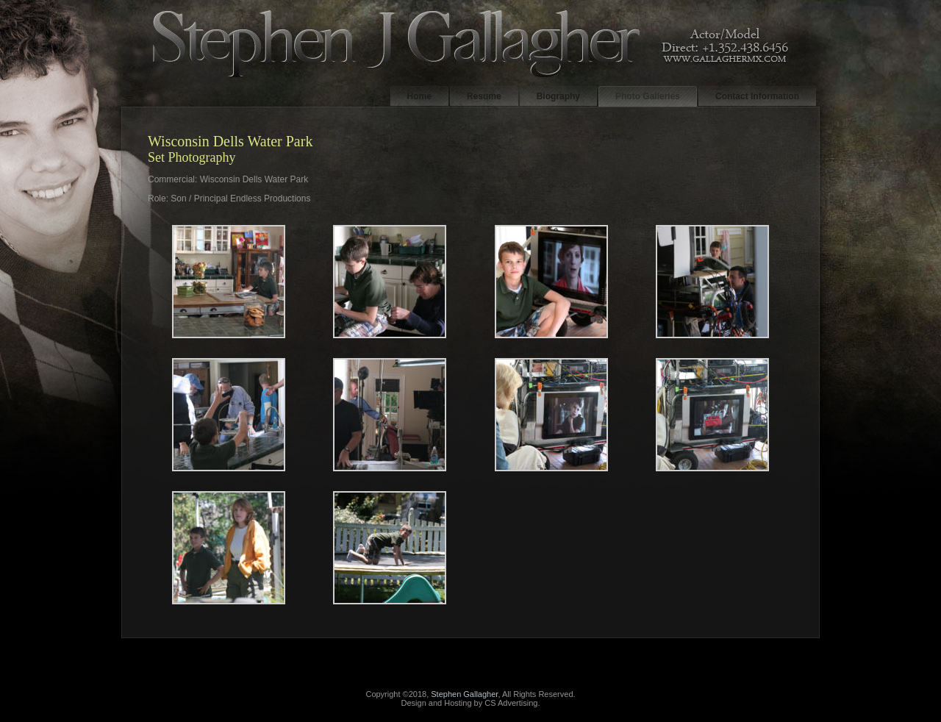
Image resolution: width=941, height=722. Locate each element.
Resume (484, 96)
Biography (558, 96)
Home (419, 96)
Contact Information (757, 96)
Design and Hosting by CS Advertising (469, 702)
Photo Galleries (647, 96)
